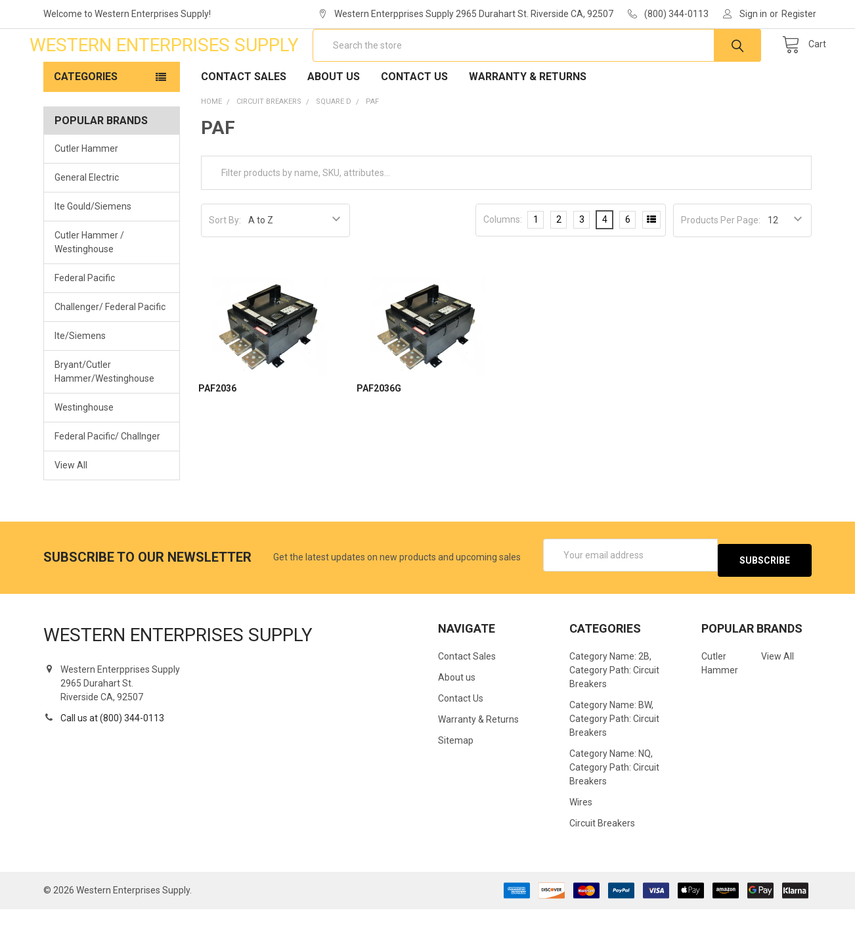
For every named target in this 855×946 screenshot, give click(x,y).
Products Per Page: (720, 262)
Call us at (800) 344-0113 (112, 754)
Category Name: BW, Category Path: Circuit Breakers (614, 755)
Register (798, 14)
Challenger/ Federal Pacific (110, 349)
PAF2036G (379, 430)
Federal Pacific (85, 320)
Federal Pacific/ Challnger (107, 478)
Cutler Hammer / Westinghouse (89, 284)
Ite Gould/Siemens (93, 248)
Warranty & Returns (527, 118)
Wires (580, 839)
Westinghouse (84, 449)
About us (333, 118)
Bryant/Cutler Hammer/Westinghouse (104, 413)
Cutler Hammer (86, 190)
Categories (86, 118)
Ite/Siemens (80, 377)
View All (71, 507)
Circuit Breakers (602, 860)
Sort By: (225, 262)
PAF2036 (217, 430)
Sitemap (455, 777)
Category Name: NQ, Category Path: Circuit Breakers (614, 804)
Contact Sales (243, 118)
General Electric (87, 219)
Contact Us (414, 118)
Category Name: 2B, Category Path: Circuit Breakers (614, 707)
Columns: (502, 261)
